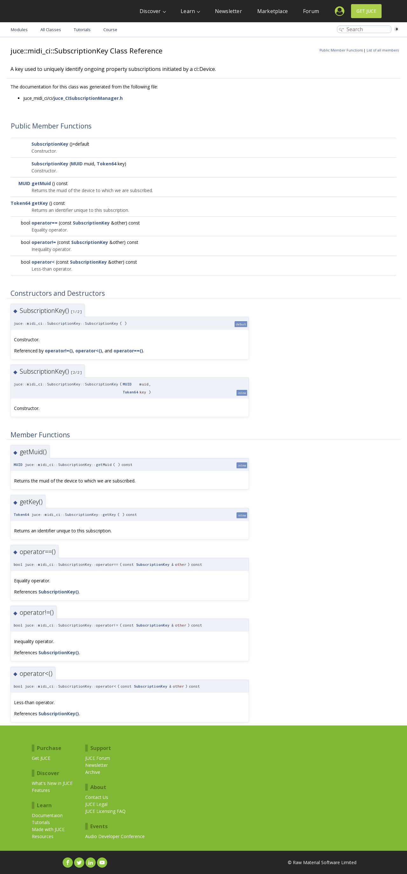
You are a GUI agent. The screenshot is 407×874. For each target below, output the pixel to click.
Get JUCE (366, 11)
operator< (43, 262)
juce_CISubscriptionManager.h (88, 98)
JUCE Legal (96, 804)
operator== (44, 223)
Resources (42, 836)
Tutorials (41, 822)
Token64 (106, 164)
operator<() (88, 351)
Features (41, 790)
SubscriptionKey (49, 144)
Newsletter (228, 11)
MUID (77, 164)
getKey (39, 203)
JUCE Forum (97, 758)
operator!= (43, 242)
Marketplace (272, 11)
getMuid (41, 183)
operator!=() (59, 351)
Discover (150, 11)
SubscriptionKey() (58, 592)
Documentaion (47, 815)
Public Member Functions (341, 50)
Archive (92, 772)
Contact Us (96, 797)
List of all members (383, 50)
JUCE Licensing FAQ (105, 811)
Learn (188, 11)
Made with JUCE (48, 829)
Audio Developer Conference (115, 836)
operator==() (128, 351)
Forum (311, 11)
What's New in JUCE (52, 783)
